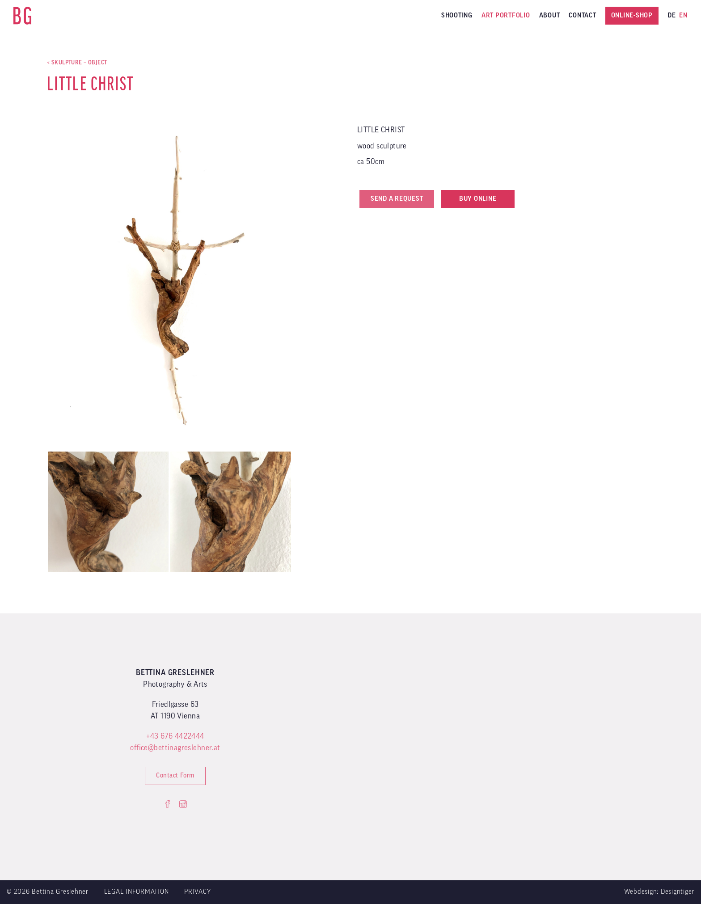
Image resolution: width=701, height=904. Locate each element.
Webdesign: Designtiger (659, 891)
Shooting (457, 15)
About (549, 15)
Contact (582, 15)
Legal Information (136, 891)
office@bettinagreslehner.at (175, 748)
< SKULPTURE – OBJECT (77, 62)
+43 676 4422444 (175, 736)
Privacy (197, 891)
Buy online (478, 198)
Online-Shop (632, 15)
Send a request (397, 198)
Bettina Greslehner (22, 16)
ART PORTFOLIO (505, 15)
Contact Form (175, 775)
